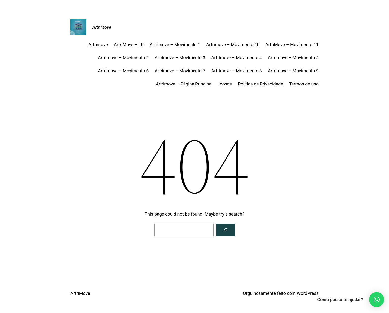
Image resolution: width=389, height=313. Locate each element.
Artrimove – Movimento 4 (236, 57)
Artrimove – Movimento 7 (180, 70)
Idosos (225, 83)
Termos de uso (304, 83)
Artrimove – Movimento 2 (123, 57)
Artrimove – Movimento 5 (293, 57)
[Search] (225, 230)
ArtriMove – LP (129, 44)
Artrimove (98, 44)
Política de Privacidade (260, 83)
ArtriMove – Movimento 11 (292, 44)
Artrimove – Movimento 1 (175, 44)
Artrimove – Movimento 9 (293, 70)
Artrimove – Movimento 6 (123, 70)
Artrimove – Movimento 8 (236, 70)
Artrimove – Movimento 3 (180, 57)
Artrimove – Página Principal (184, 83)
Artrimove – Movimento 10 (232, 44)
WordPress (308, 293)
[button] (376, 299)
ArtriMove (101, 27)
